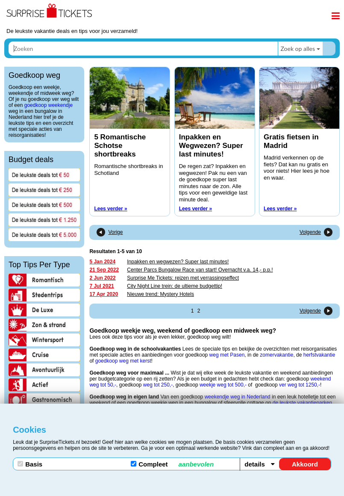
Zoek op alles (297, 48)
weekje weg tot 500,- (223, 385)
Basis (30, 464)
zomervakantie (276, 355)
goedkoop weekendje (48, 105)
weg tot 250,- (158, 385)
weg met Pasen (227, 355)
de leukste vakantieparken (302, 403)
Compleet (172, 464)
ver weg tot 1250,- (299, 385)
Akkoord (305, 464)
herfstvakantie (319, 355)
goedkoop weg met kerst (123, 361)
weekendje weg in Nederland (237, 397)
